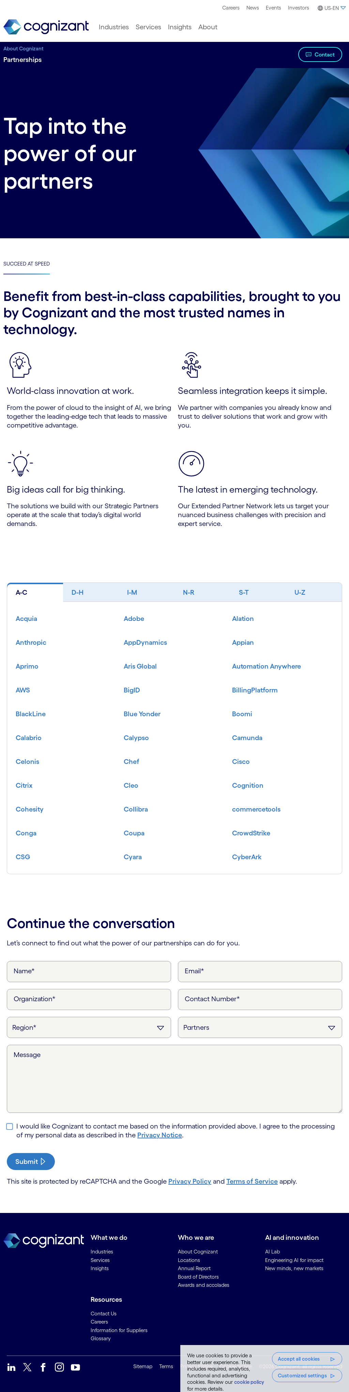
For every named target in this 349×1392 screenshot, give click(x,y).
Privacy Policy (189, 1181)
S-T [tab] (244, 592)
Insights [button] (180, 27)
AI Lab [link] (272, 1251)
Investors (298, 8)
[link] (46, 27)
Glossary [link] (101, 1338)
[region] (264, 1368)
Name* (24, 971)
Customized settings (302, 1375)
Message (27, 1054)
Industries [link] (102, 1251)
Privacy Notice (159, 1135)
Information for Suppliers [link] (119, 1330)
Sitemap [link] (142, 1366)
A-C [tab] (21, 592)
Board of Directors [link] (198, 1277)
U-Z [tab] (299, 592)
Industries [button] (114, 27)
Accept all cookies (299, 1359)
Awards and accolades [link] (203, 1285)
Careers (231, 8)
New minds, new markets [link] (294, 1268)
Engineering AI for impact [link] (294, 1260)
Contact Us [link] (104, 1313)
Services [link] (100, 1260)
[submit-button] (31, 1161)
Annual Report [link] (194, 1268)
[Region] (89, 1027)
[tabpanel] (174, 738)
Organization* (35, 999)
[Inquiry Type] (260, 1027)
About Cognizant (23, 48)
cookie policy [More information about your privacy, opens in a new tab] (249, 1382)
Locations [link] (189, 1260)
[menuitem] (231, 8)
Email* (194, 971)
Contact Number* (212, 999)
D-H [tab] (78, 592)
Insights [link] (100, 1268)
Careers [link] (99, 1322)
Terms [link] (166, 1366)
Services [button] (148, 27)
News (252, 8)
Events (273, 8)
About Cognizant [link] (198, 1251)
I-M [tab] (132, 592)
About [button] (207, 27)
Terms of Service (252, 1181)
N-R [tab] (188, 592)
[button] (331, 8)
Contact (325, 54)
